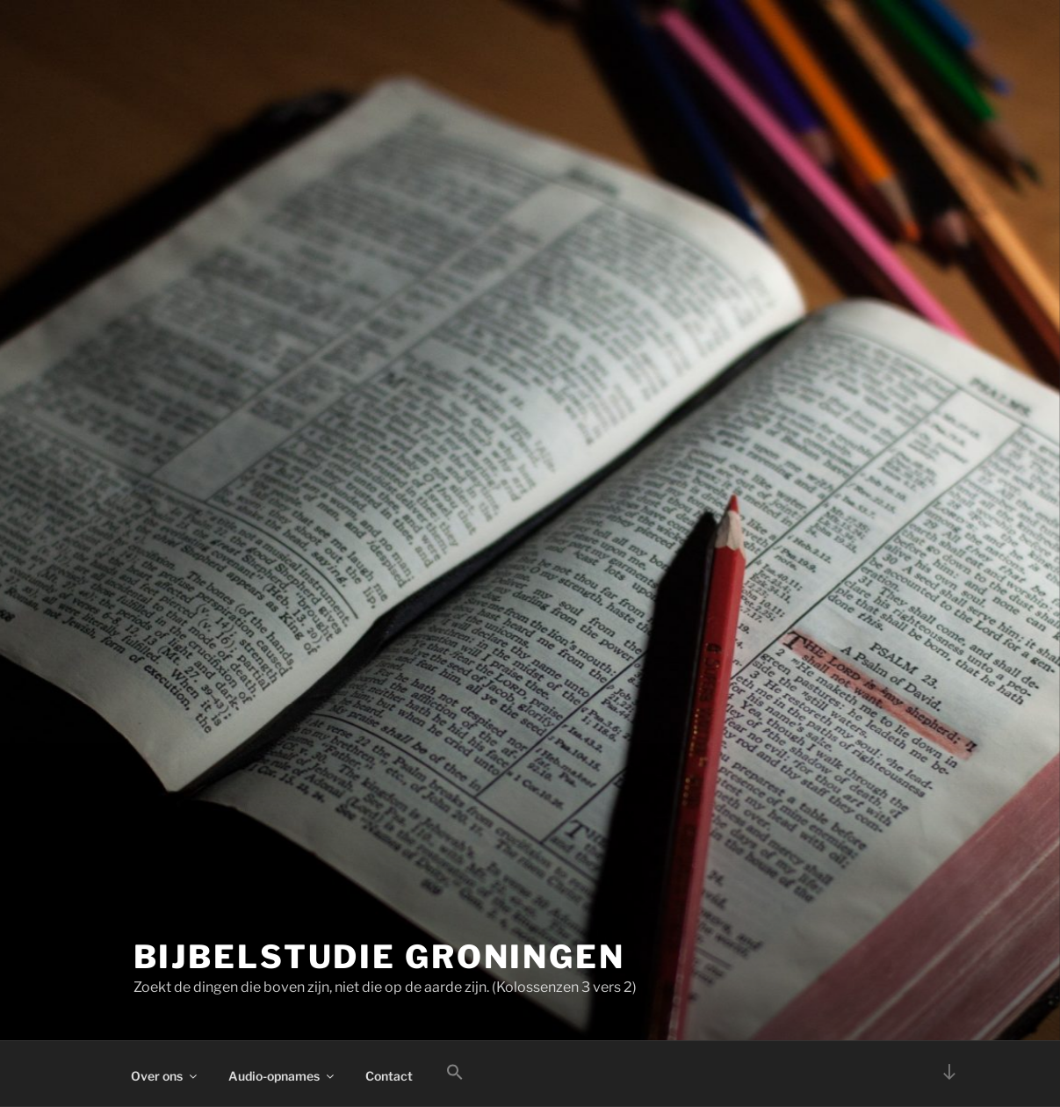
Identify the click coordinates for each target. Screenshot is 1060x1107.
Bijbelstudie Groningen (379, 956)
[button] (455, 1073)
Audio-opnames (282, 1075)
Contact (389, 1075)
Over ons (165, 1075)
